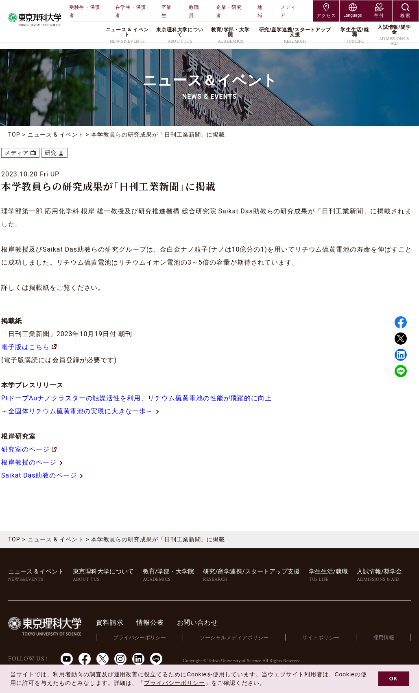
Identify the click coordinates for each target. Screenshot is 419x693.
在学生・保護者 (130, 11)
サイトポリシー (321, 637)
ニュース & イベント (56, 134)
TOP (14, 134)
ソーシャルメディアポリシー (235, 637)
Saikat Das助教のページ (39, 475)
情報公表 (151, 622)
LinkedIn (138, 658)
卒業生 (166, 11)
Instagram (120, 658)
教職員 (194, 11)
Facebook (401, 322)
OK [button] (393, 679)
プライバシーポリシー (140, 637)
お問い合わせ (198, 622)
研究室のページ (29, 449)
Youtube (67, 658)
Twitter (401, 338)
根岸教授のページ (29, 462)
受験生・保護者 (84, 11)
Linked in (401, 355)
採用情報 (383, 637)
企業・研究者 (229, 11)
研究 (51, 153)
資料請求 (111, 622)
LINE (401, 371)
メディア (288, 11)
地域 (260, 11)
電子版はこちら (29, 347)
